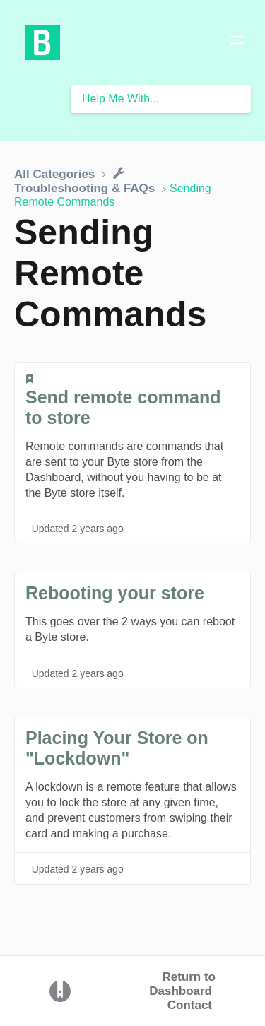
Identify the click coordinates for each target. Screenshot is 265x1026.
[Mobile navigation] (237, 42)
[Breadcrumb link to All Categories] (56, 173)
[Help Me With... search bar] (161, 99)
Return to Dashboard (182, 984)
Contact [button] (189, 1005)
